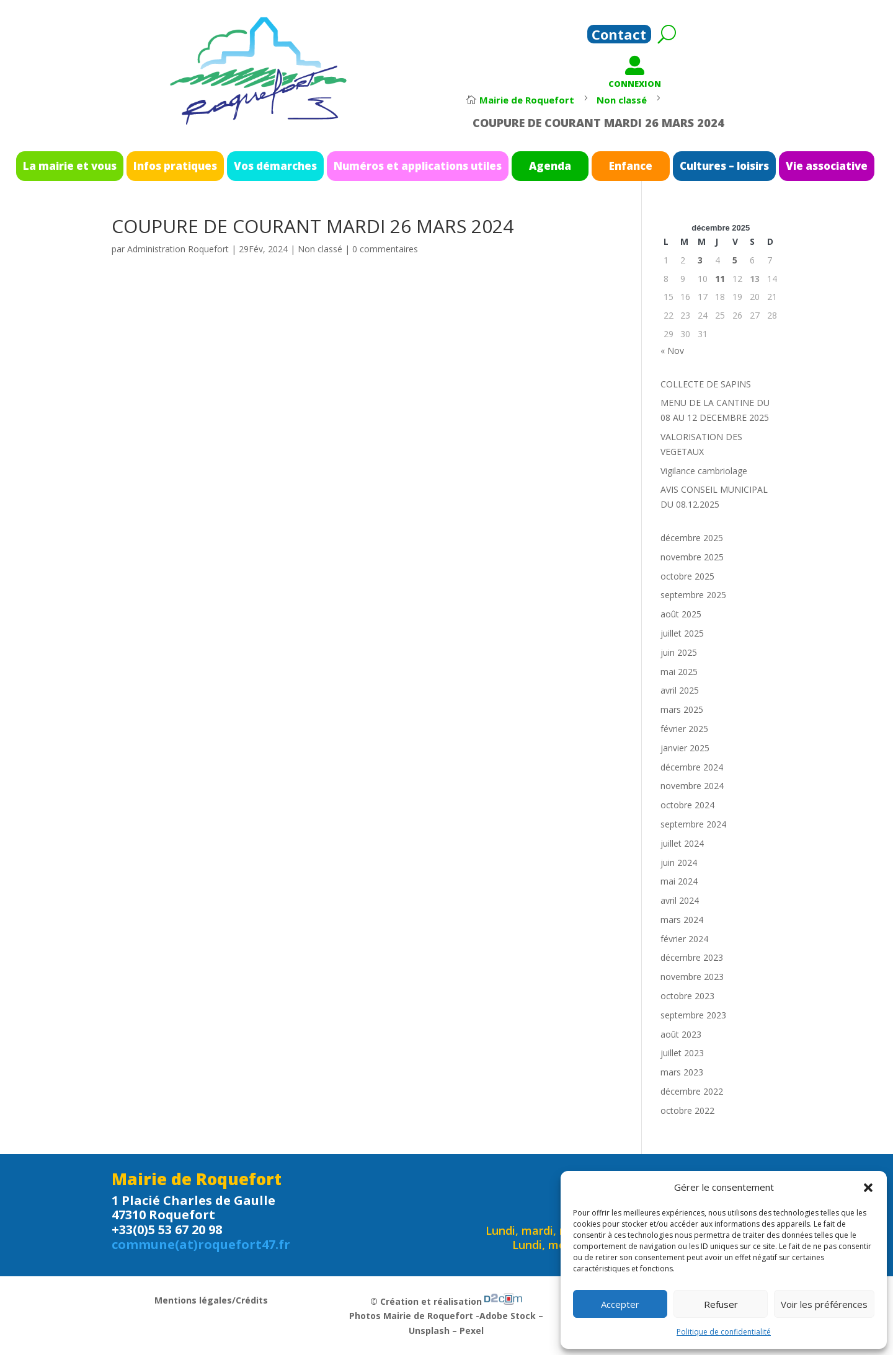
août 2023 (680, 1034)
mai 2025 (679, 671)
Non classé (320, 249)
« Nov (672, 350)
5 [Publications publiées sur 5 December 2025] (734, 260)
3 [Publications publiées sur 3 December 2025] (700, 260)
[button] (868, 1187)
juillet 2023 (682, 1053)
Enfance (577, 165)
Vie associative (717, 165)
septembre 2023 (693, 1015)
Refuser (721, 1304)
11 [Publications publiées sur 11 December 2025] (720, 279)
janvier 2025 (684, 748)
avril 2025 (679, 690)
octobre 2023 (687, 996)
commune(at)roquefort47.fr (201, 1244)
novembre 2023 (692, 976)
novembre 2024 (692, 786)
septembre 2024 (693, 824)
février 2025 (684, 729)
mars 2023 (681, 1072)
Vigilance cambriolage (703, 471)
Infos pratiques (253, 165)
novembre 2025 (692, 557)
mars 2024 (681, 919)
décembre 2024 (691, 767)
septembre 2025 (693, 595)
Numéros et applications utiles (426, 165)
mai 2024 (679, 881)
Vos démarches (324, 165)
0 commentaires (385, 249)
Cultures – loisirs (644, 165)
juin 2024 (678, 862)
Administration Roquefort (178, 249)
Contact (619, 36)
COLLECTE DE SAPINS (705, 384)
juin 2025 (678, 652)
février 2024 (684, 939)
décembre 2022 (691, 1091)
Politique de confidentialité (724, 1331)
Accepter (620, 1304)
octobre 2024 (687, 805)
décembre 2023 (691, 957)
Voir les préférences (824, 1304)
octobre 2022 (687, 1110)
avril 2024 (679, 900)
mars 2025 (681, 709)
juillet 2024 (682, 843)
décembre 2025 (691, 538)
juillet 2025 (682, 633)
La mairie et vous (177, 165)
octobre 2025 (687, 576)
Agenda (520, 165)
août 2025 (680, 614)
